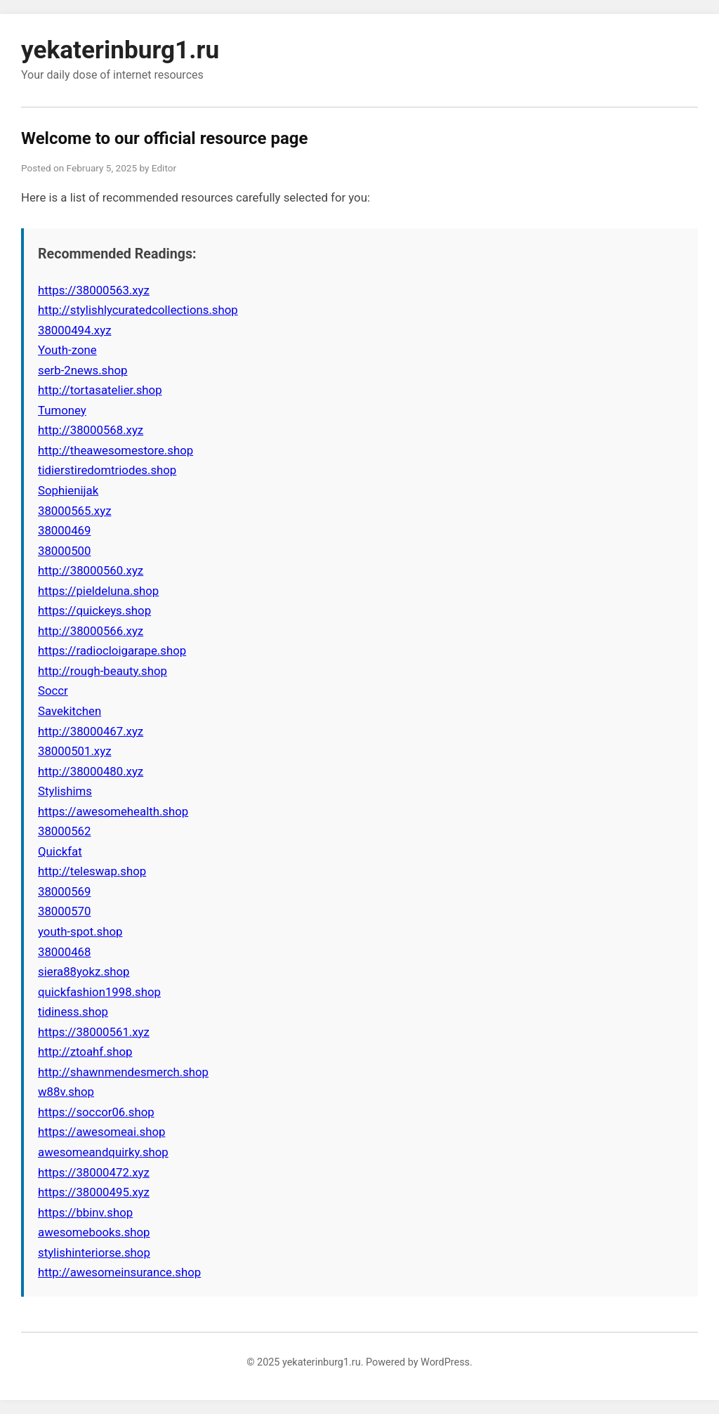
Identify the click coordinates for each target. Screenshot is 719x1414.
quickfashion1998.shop (99, 992)
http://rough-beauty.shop (102, 671)
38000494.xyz (74, 330)
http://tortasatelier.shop (100, 390)
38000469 (64, 530)
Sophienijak (68, 490)
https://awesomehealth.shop (113, 811)
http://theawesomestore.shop (115, 450)
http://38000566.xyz (90, 631)
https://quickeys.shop (94, 610)
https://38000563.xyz (94, 290)
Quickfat (60, 851)
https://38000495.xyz (94, 1192)
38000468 (64, 952)
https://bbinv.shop (85, 1212)
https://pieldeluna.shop (98, 591)
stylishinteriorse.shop (94, 1252)
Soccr (53, 690)
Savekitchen (69, 711)
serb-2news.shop (83, 370)
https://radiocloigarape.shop (112, 650)
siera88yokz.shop (84, 971)
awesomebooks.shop (94, 1232)
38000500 (64, 551)
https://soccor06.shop (96, 1112)
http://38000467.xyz (90, 731)
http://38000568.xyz (90, 430)
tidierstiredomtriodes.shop (107, 470)
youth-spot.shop (80, 931)
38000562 (64, 831)
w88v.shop (66, 1092)
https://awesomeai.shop (101, 1132)
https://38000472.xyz (94, 1172)
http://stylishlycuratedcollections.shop (138, 310)
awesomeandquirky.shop (103, 1152)
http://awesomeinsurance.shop (119, 1272)
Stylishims (65, 791)
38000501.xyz (74, 751)
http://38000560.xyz (90, 570)
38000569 (64, 891)
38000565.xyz (74, 511)
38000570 (64, 911)
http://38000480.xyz (90, 771)
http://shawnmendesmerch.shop (123, 1072)
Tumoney (62, 410)
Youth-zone (67, 350)
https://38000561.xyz (94, 1032)
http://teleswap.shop (92, 871)
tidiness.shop (73, 1011)
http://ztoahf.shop (85, 1052)
